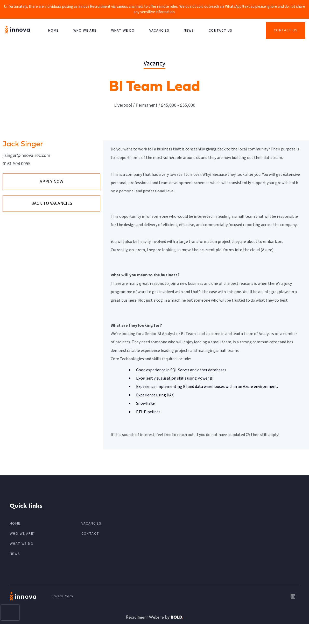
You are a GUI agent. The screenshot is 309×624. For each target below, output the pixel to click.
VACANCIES (159, 30)
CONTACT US (221, 30)
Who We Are (85, 30)
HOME (53, 30)
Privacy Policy (62, 596)
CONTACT (90, 533)
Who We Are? (22, 533)
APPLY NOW (51, 181)
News (189, 30)
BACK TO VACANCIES (51, 203)
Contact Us (286, 30)
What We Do (123, 30)
